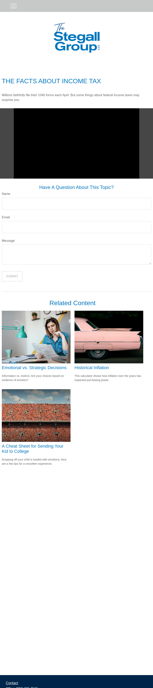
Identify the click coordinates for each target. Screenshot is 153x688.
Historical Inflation (92, 367)
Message (8, 240)
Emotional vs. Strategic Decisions (34, 367)
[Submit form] (12, 276)
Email (6, 217)
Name (6, 193)
